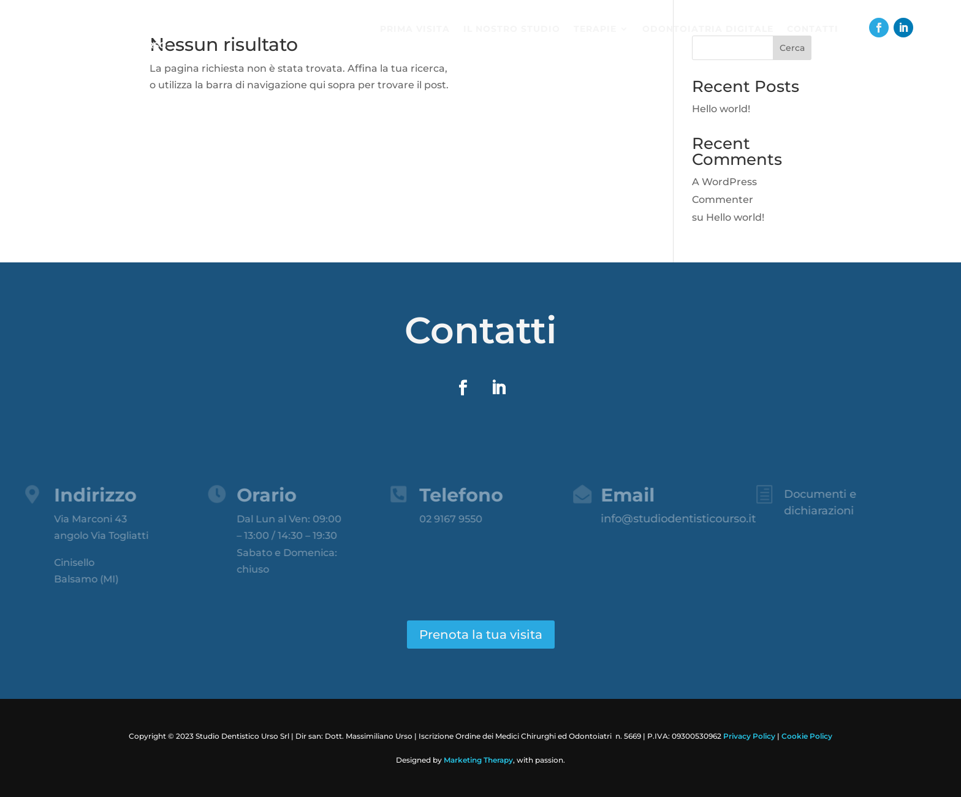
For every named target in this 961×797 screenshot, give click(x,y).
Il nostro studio (511, 29)
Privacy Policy (749, 736)
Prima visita (415, 29)
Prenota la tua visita (480, 634)
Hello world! (721, 109)
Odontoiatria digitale (707, 29)
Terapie (595, 29)
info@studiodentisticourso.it (668, 518)
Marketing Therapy (478, 760)
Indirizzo (86, 495)
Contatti (812, 29)
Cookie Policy (806, 736)
